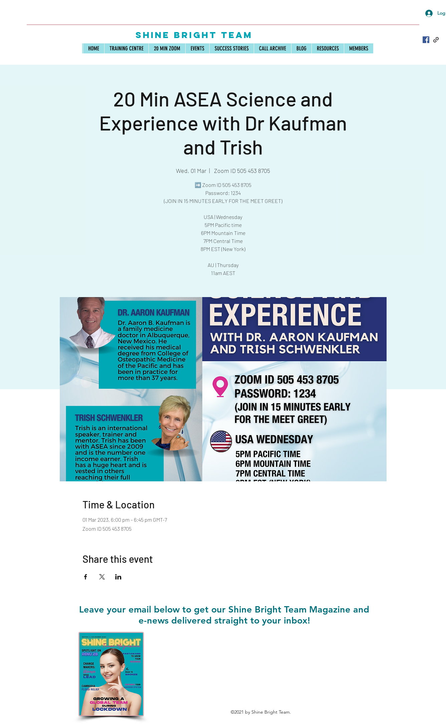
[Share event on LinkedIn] (118, 576)
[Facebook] (426, 39)
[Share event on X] (102, 576)
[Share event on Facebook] (85, 576)
